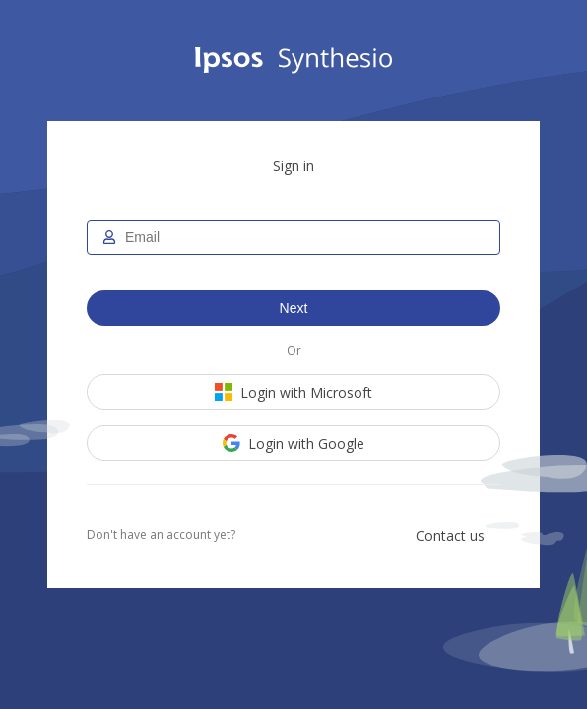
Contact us (450, 535)
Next (294, 308)
